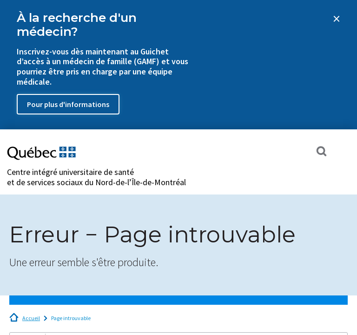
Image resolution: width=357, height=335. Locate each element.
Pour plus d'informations (68, 104)
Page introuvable (71, 318)
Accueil (31, 318)
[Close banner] (336, 18)
